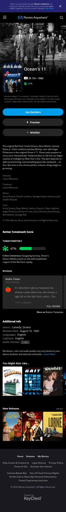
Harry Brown (9, 196)
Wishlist (33, 132)
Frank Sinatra (9, 208)
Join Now (50, 8)
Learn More (49, 354)
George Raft (21, 214)
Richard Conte (25, 211)
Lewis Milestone (10, 178)
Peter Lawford (52, 208)
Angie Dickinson (10, 211)
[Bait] (32, 381)
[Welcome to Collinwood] (12, 381)
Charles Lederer (24, 196)
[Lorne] (53, 426)
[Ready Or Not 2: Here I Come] (32, 426)
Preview (33, 122)
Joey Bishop (53, 211)
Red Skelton (8, 214)
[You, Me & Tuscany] (12, 426)
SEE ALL (59, 409)
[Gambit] (53, 381)
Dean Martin (22, 208)
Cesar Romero (40, 211)
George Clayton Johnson (44, 196)
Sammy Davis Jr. (36, 208)
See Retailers (33, 112)
